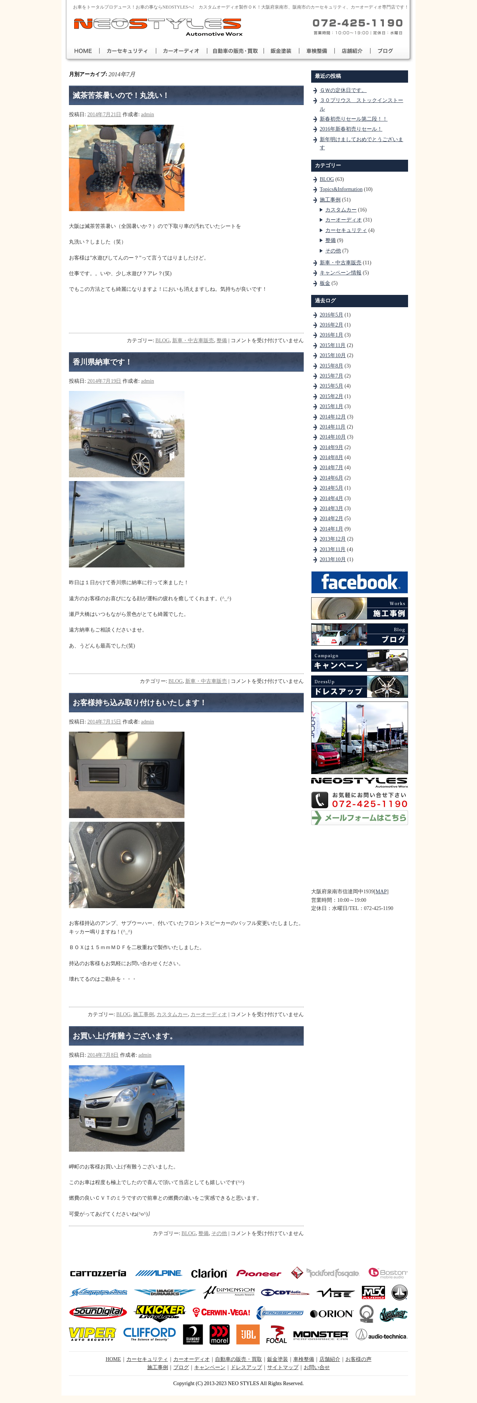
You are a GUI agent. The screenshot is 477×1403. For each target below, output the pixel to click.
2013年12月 (333, 539)
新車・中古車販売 (193, 340)
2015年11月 (332, 345)
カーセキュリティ (346, 230)
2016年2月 (331, 325)
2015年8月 (331, 366)
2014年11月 (332, 427)
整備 (222, 340)
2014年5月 (331, 488)
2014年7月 (331, 467)
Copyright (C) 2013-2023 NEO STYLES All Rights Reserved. (238, 1383)
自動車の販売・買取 (238, 1359)
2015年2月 (331, 396)
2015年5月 (331, 386)
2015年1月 (331, 406)
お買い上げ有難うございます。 (125, 1036)
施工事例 (143, 1014)
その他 (219, 1233)
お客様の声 (358, 1359)
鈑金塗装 (277, 1359)
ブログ (181, 1367)
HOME (113, 1359)
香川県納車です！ (102, 362)
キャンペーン (209, 1367)
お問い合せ (317, 1367)
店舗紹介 (329, 1359)
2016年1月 (331, 335)
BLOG (162, 340)
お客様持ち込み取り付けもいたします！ (140, 703)
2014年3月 (331, 508)
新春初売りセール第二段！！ (354, 119)
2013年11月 (332, 549)
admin (147, 114)
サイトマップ (282, 1367)
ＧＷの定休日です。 (343, 90)
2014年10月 (333, 437)
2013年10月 (333, 559)
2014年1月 (331, 529)
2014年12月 (333, 417)
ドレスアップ (246, 1367)
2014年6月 (331, 478)
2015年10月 (333, 355)
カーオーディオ (208, 1014)
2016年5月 (331, 315)
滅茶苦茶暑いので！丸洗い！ (121, 95)
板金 (325, 283)
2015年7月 (331, 376)
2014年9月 (331, 447)
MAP (381, 891)
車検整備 (303, 1359)
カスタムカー (172, 1014)
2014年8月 (331, 457)
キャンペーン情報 (340, 273)
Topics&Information (341, 189)
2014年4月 (331, 498)
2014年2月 (331, 518)
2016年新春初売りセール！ (351, 129)
